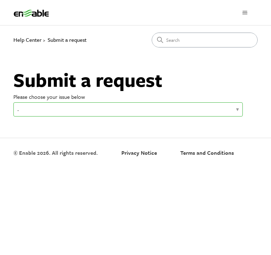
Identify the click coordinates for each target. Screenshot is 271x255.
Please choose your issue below (49, 97)
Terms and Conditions (207, 153)
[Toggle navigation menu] (245, 12)
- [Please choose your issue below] (18, 110)
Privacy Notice (139, 153)
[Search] (204, 40)
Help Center (27, 40)
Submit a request (67, 40)
